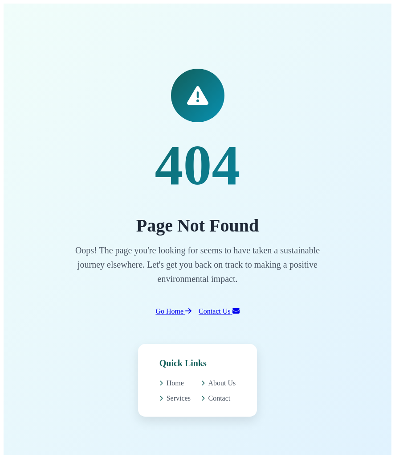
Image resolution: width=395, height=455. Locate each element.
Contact (216, 398)
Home (171, 383)
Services (175, 398)
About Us (218, 383)
